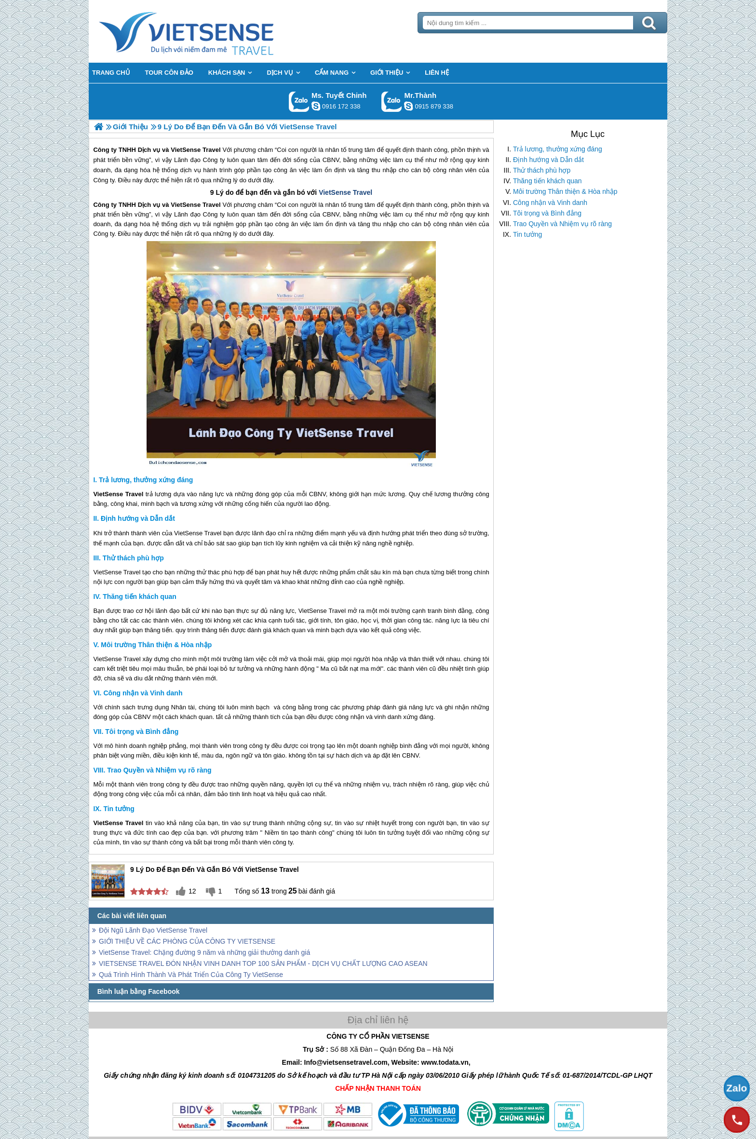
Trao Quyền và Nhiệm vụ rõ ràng (562, 224)
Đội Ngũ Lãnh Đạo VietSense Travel (153, 930)
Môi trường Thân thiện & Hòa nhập (565, 191)
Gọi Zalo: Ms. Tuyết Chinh (299, 101)
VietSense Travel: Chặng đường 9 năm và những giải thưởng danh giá (204, 952)
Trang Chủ (210, 31)
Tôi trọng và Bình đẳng (547, 213)
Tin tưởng (527, 234)
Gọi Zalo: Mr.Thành (392, 101)
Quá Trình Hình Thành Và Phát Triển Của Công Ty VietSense (191, 974)
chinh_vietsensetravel (316, 106)
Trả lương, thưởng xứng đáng (557, 149)
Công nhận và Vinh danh (550, 202)
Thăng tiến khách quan (547, 181)
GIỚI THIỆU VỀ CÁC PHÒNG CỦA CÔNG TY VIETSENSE (187, 941)
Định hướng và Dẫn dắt (548, 159)
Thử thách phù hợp (541, 170)
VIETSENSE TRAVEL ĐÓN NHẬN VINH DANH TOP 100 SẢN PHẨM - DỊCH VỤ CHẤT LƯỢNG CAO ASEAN (263, 963)
